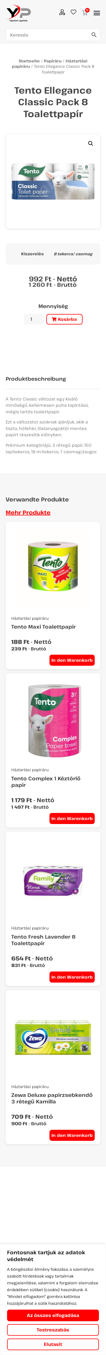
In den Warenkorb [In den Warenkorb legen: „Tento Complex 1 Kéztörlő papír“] (72, 818)
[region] (53, 1299)
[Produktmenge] (34, 319)
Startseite (29, 61)
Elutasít (53, 1344)
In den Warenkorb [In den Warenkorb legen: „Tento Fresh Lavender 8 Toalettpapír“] (72, 977)
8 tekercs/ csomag (73, 253)
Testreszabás (53, 1330)
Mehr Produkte (28, 512)
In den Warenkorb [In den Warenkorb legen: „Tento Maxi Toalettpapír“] (72, 660)
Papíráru (53, 61)
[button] (96, 12)
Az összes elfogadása (53, 1315)
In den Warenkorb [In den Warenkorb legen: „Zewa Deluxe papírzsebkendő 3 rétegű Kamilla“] (72, 1135)
